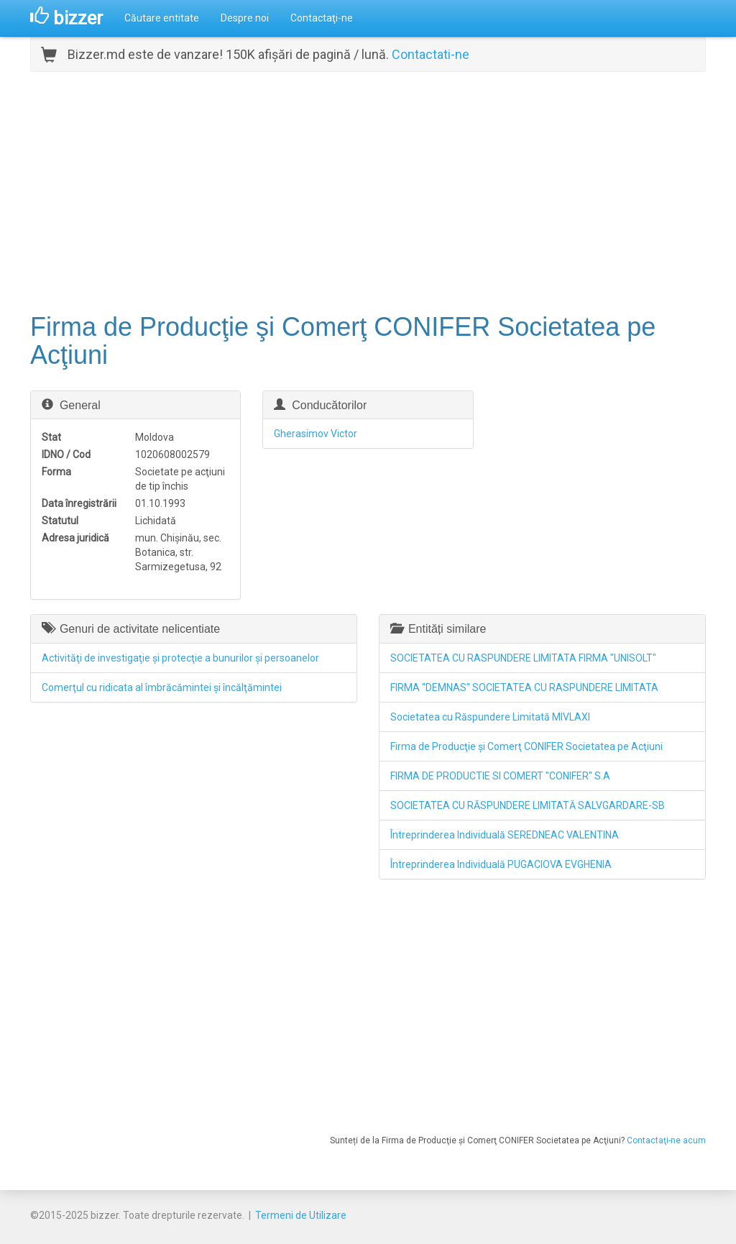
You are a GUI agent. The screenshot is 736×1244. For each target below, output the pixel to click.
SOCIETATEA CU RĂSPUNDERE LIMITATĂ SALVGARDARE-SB (527, 805)
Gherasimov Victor (315, 433)
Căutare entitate (161, 18)
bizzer (66, 18)
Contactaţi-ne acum (666, 1140)
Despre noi (245, 18)
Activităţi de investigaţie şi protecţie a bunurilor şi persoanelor (180, 658)
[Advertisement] (368, 190)
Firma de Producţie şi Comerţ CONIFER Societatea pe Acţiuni (526, 746)
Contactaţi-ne (321, 18)
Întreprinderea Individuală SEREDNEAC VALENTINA (504, 835)
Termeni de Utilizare (300, 1215)
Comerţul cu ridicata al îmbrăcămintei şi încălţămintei (162, 687)
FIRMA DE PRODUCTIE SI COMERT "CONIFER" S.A (500, 776)
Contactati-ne (430, 54)
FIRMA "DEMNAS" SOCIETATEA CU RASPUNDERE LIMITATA (524, 687)
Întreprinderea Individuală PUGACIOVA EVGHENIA (501, 864)
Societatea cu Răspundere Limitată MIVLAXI (490, 717)
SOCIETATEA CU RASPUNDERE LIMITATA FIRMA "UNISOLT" (523, 658)
